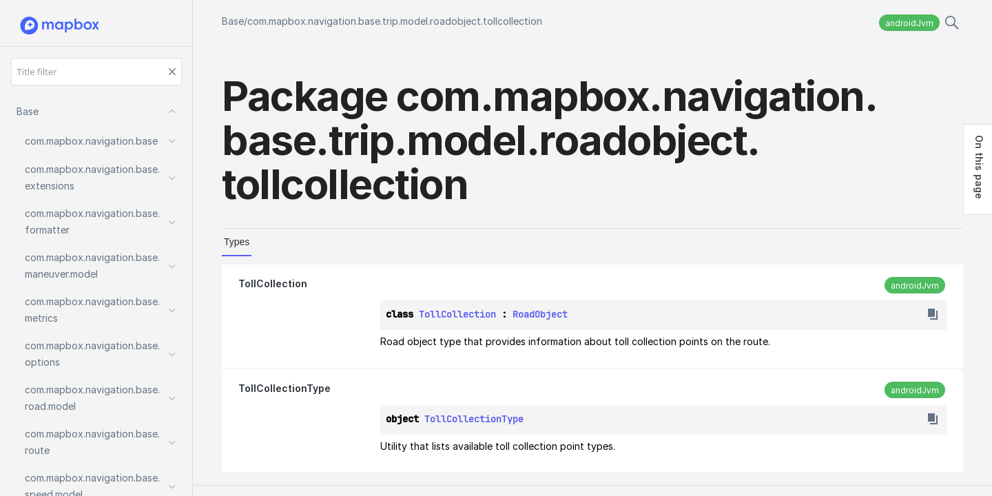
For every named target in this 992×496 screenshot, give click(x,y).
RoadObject (540, 314)
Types (236, 241)
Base (233, 21)
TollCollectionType (284, 388)
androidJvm (909, 23)
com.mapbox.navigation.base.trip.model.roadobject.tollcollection (394, 21)
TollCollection (272, 283)
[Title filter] (96, 71)
